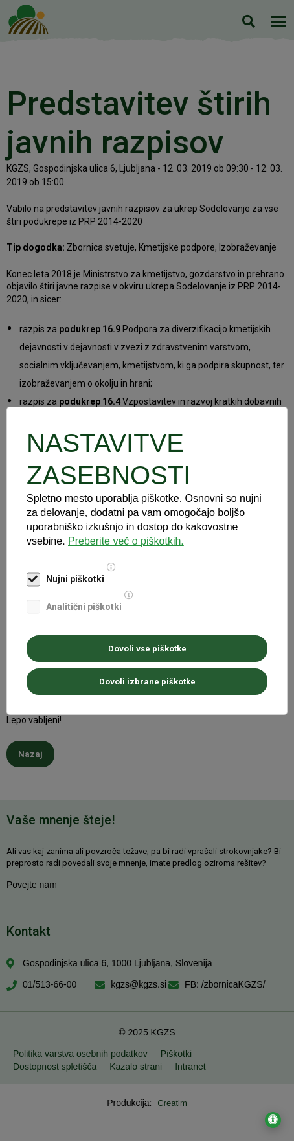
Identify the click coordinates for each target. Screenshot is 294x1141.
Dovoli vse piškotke (147, 648)
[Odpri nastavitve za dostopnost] (273, 1120)
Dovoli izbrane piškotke (147, 681)
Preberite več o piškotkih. (126, 541)
